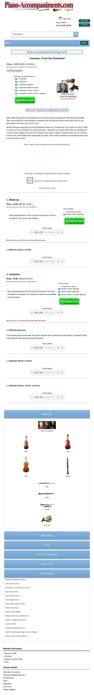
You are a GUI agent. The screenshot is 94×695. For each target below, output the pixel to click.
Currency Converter (15, 71)
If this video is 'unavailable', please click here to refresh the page (47, 173)
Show (84, 43)
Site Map (8, 656)
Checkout (84, 25)
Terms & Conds (10, 653)
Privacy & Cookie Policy (14, 659)
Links (7, 662)
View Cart (84, 21)
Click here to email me (11, 672)
